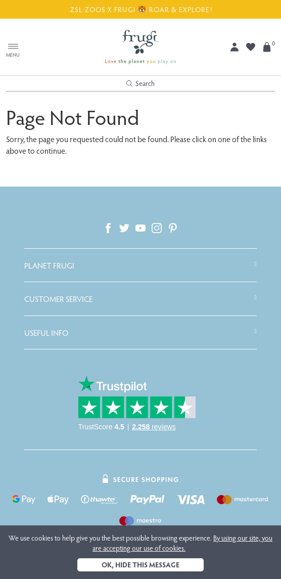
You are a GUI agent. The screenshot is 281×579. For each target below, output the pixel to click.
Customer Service (58, 298)
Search (140, 83)
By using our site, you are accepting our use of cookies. (182, 543)
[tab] (140, 265)
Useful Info (46, 332)
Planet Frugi (49, 265)
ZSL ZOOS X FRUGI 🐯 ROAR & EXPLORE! (140, 9)
